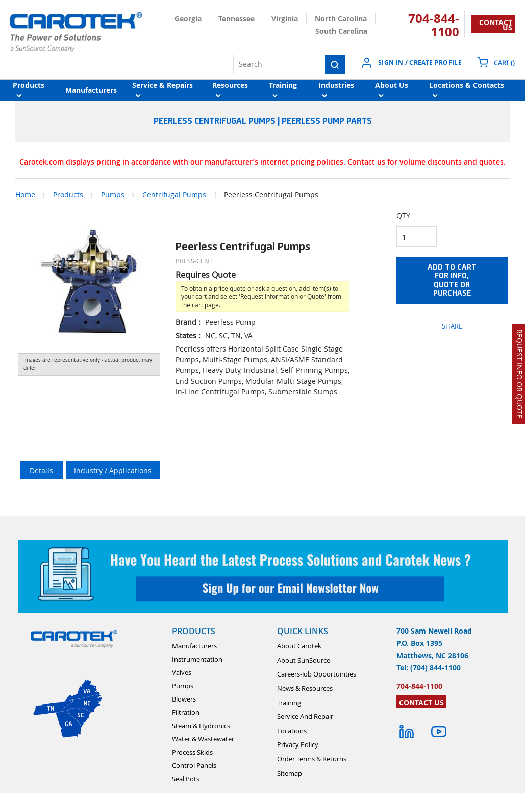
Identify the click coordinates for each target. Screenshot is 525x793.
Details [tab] (41, 470)
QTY (403, 215)
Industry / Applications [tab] (113, 470)
